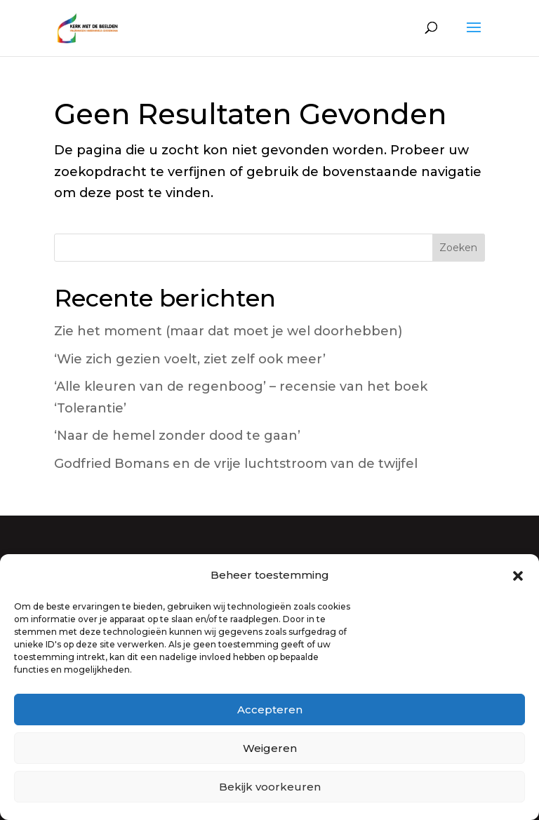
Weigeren (270, 748)
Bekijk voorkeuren (270, 786)
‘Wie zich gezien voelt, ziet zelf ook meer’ (190, 359)
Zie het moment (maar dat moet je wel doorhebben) (228, 331)
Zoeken (458, 247)
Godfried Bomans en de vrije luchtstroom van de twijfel (236, 463)
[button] (518, 576)
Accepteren (269, 709)
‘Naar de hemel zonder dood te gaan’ (177, 435)
